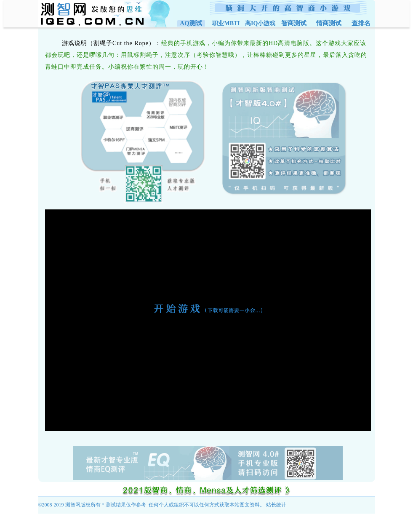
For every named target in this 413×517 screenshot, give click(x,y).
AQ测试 (191, 23)
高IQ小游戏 (260, 23)
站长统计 (276, 505)
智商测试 (293, 23)
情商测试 (328, 23)
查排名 (361, 23)
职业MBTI (226, 23)
